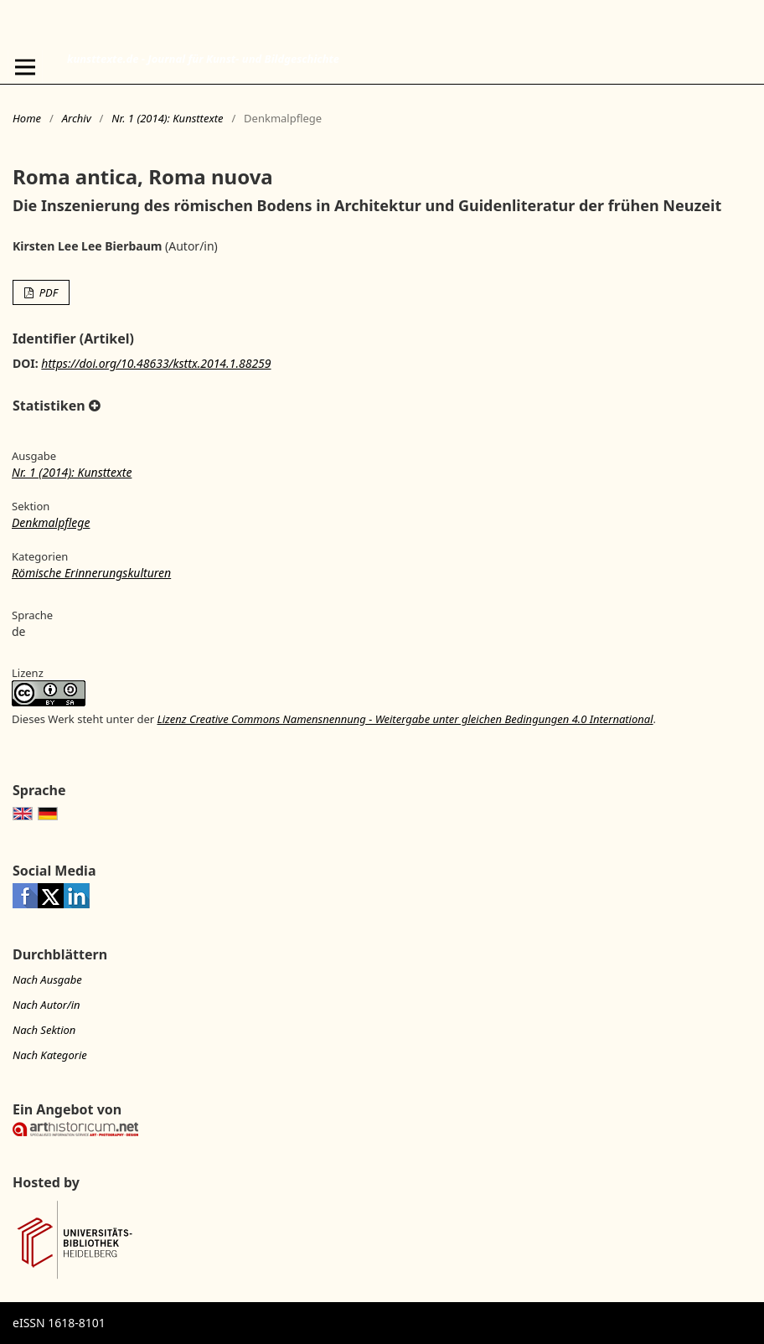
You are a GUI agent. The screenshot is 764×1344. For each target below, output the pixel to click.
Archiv (76, 118)
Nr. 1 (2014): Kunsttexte (167, 118)
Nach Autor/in (46, 1004)
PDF (47, 292)
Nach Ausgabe (47, 979)
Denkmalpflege (51, 522)
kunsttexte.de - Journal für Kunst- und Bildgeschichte (203, 58)
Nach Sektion (44, 1029)
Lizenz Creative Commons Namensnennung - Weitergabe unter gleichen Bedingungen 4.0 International (405, 718)
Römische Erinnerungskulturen (91, 573)
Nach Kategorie (50, 1054)
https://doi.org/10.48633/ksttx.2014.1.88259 (156, 363)
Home (27, 118)
